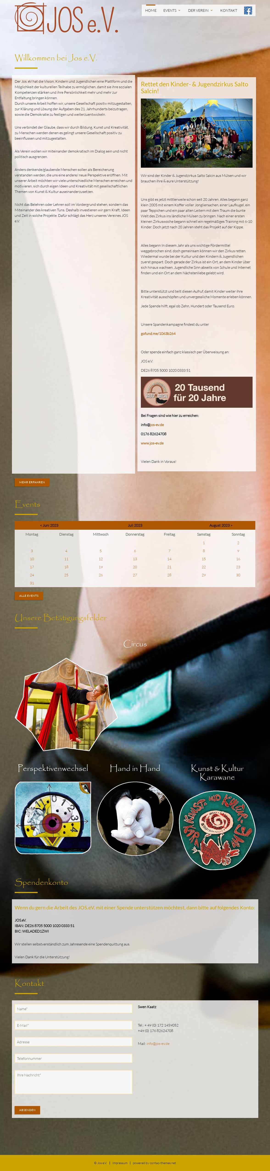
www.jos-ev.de (152, 443)
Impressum (120, 1163)
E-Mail (24, 1025)
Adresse (23, 1042)
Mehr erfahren (32, 482)
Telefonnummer (29, 1058)
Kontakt (228, 10)
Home (150, 10)
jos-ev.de (157, 424)
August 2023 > (220, 525)
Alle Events (29, 595)
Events (172, 10)
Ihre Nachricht (29, 1074)
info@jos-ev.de (158, 1043)
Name (23, 1008)
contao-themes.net (163, 1163)
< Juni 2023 (49, 525)
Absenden (27, 1110)
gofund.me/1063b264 (158, 333)
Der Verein (200, 10)
